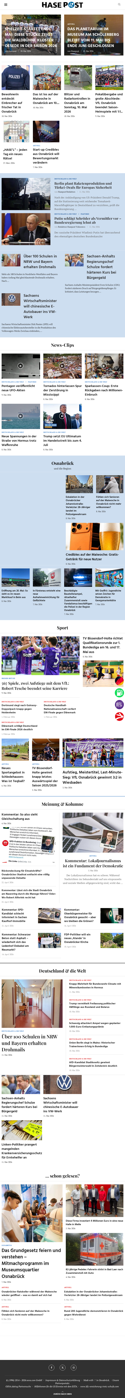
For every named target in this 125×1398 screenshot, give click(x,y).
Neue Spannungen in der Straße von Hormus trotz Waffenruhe (19, 441)
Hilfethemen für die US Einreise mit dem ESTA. (56, 1386)
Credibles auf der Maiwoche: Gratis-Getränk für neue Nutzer (92, 557)
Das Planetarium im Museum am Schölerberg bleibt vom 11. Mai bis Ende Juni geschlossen (93, 37)
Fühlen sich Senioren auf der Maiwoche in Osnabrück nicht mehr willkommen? (108, 502)
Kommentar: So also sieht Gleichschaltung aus (20, 817)
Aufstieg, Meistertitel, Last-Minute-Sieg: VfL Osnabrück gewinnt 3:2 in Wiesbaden (92, 777)
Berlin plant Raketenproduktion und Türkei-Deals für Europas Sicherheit (83, 185)
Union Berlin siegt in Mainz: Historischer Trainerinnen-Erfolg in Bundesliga (92, 1044)
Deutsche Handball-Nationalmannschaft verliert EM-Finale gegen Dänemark (60, 709)
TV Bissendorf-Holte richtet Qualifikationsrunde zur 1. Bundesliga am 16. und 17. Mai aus (103, 645)
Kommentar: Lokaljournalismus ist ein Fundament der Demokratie (93, 863)
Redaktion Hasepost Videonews (71, 227)
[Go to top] (62, 1393)
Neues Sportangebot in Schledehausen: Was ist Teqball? (13, 775)
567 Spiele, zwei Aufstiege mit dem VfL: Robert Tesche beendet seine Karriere (35, 686)
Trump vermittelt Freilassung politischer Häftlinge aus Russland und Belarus (92, 1005)
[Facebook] (51, 1367)
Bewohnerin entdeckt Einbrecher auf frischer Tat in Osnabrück (12, 103)
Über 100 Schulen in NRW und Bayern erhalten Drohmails (40, 261)
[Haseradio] (119, 716)
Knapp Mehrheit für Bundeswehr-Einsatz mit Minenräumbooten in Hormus (95, 986)
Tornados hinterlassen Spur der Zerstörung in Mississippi (62, 390)
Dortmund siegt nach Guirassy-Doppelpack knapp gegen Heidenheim (19, 709)
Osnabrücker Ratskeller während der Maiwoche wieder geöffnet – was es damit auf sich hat (29, 1293)
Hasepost (12, 51)
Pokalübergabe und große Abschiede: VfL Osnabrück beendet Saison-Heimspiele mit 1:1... (109, 103)
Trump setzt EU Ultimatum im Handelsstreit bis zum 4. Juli (62, 441)
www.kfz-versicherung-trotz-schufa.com (99, 1386)
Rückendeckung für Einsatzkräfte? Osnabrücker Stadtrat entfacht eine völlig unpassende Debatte (25, 874)
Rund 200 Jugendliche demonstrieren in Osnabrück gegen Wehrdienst (93, 1313)
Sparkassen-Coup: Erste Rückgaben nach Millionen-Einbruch (104, 390)
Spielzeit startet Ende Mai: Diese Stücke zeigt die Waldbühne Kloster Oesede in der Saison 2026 (31, 37)
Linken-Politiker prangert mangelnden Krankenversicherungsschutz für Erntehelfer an (22, 1151)
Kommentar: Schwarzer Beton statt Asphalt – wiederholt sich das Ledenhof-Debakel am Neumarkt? (16, 942)
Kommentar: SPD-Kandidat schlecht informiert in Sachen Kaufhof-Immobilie (14, 915)
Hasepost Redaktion (66, 192)
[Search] (119, 4)
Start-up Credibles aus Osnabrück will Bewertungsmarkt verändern (46, 156)
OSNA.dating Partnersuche (18, 1386)
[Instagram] (74, 1367)
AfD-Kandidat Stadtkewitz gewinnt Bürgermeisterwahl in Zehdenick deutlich (93, 1064)
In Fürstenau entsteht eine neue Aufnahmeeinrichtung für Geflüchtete (46, 596)
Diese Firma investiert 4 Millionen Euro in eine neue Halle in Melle (94, 1223)
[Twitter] (62, 1367)
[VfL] (119, 704)
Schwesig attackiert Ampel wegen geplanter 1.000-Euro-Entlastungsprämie (95, 1025)
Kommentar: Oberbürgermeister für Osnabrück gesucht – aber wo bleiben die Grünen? (80, 915)
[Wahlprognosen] (119, 681)
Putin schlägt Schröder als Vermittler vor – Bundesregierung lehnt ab (87, 220)
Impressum (50, 1380)
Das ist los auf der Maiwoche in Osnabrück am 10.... (46, 99)
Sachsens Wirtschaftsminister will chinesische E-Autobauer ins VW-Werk (40, 306)
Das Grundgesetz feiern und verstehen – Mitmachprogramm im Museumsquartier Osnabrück (31, 1263)
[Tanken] (119, 693)
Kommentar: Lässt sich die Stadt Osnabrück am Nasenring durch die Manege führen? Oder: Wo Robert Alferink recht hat (29, 894)
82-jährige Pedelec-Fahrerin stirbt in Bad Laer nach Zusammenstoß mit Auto (94, 1271)
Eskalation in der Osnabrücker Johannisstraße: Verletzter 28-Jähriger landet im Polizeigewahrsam (78, 505)
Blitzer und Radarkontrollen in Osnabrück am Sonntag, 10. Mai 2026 (77, 103)
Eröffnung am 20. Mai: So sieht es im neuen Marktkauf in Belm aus (15, 594)
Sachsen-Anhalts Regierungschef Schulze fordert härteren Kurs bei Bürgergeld (101, 267)
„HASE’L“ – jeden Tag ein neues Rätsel (15, 154)
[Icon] (20, 366)
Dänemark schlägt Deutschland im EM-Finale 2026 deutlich (19, 728)
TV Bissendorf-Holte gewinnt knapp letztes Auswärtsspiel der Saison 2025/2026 (45, 777)
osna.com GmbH (34, 1380)
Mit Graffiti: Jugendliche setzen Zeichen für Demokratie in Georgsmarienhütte (108, 596)
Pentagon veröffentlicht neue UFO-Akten (18, 388)
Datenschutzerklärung (69, 1380)
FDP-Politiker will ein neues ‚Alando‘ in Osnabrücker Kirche (77, 939)
